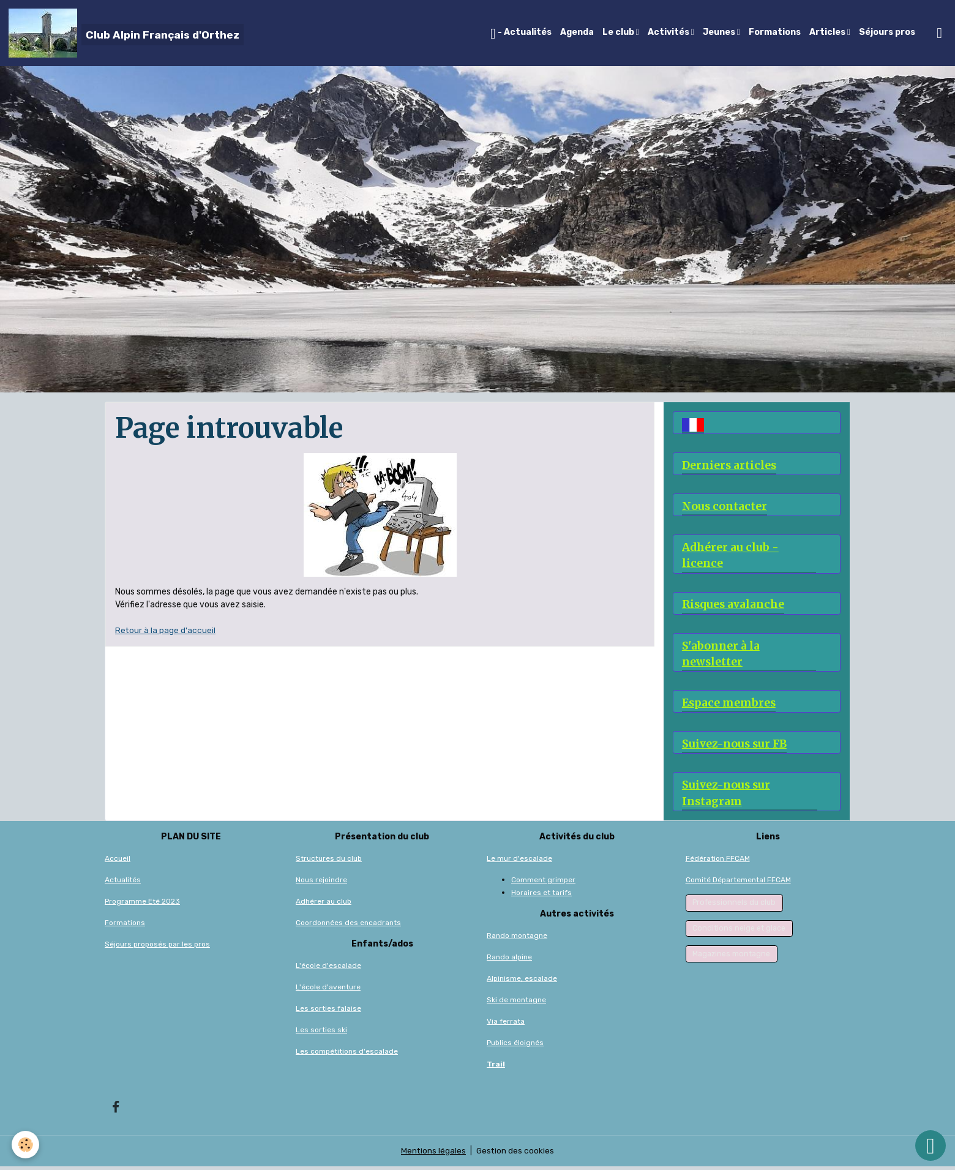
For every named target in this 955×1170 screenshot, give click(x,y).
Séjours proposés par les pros (157, 947)
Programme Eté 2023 (142, 904)
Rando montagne (517, 938)
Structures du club (329, 861)
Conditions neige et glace (738, 931)
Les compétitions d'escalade (347, 1054)
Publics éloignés (515, 1045)
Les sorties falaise (328, 1011)
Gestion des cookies (515, 1154)
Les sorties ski (321, 1033)
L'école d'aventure (328, 990)
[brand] (126, 33)
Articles (828, 32)
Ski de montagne (516, 1003)
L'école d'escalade (328, 968)
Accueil (117, 861)
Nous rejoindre (321, 883)
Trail (496, 1067)
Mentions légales (433, 1154)
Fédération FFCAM (718, 861)
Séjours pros (887, 32)
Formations (775, 32)
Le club (619, 32)
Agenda (577, 32)
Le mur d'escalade (519, 861)
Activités (669, 32)
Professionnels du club (734, 905)
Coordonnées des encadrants (348, 925)
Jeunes (720, 32)
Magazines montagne (731, 957)
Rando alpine (509, 960)
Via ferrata (506, 1024)
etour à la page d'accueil (168, 630)
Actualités (123, 883)
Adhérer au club (323, 904)
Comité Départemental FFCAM (738, 883)
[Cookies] (26, 1144)
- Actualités (521, 33)
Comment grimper (543, 883)
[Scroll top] (930, 1145)
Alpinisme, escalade (522, 981)
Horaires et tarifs (541, 895)
